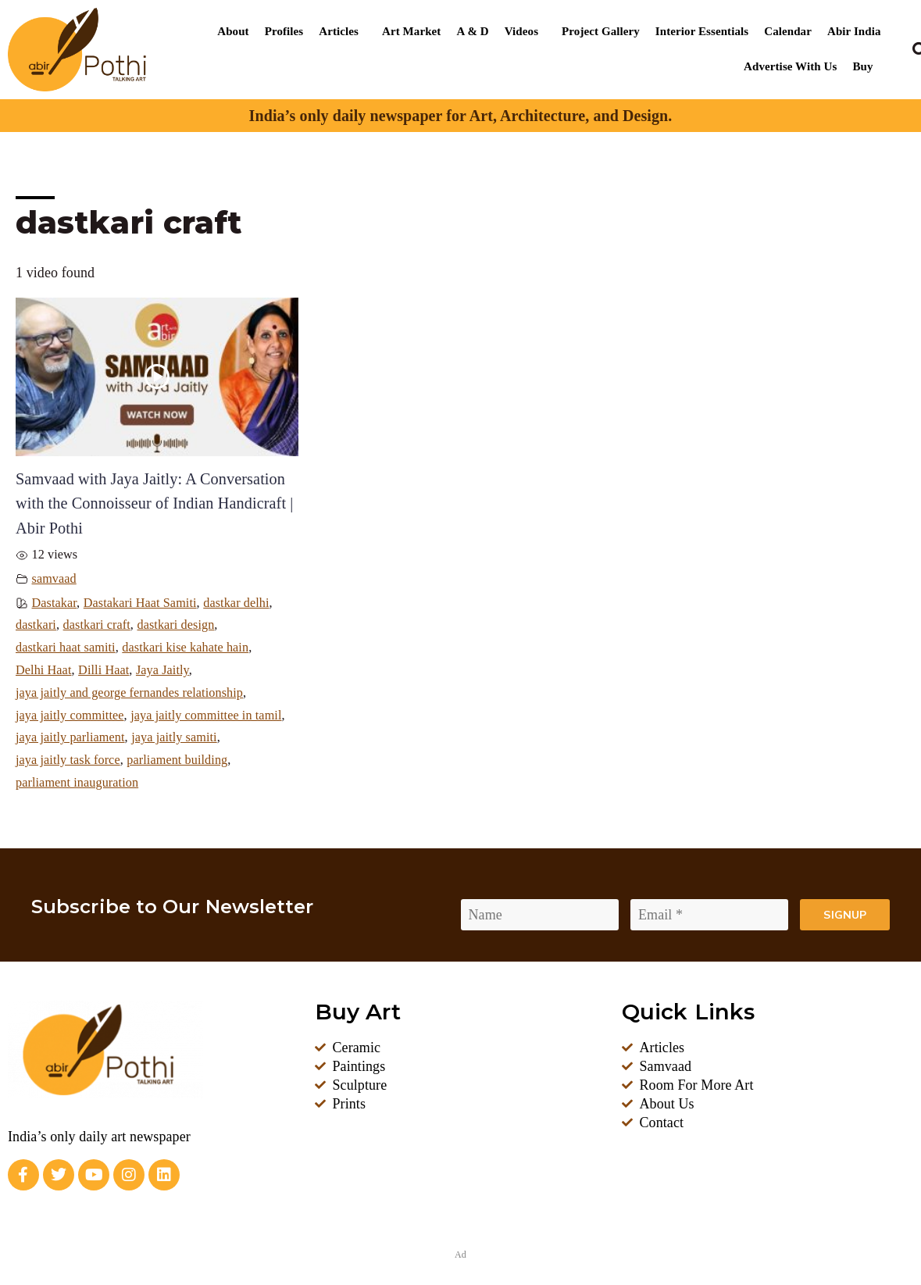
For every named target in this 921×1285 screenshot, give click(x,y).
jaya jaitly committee (70, 716)
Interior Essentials (701, 31)
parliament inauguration (77, 783)
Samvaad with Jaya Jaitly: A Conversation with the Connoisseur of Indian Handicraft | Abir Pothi (154, 503)
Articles (339, 31)
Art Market (411, 31)
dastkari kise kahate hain (185, 648)
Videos (521, 31)
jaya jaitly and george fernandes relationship (129, 693)
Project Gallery (601, 31)
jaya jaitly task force (68, 760)
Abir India (854, 31)
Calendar (788, 31)
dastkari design (175, 625)
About (232, 31)
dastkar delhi (236, 603)
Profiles (284, 31)
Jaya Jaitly (162, 670)
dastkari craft (96, 625)
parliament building (177, 760)
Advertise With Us (790, 66)
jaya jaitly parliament (70, 737)
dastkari (36, 625)
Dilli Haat (103, 670)
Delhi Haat (43, 670)
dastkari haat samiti (66, 648)
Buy (862, 66)
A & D (472, 31)
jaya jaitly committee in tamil (205, 716)
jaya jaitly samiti (174, 737)
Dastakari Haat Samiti (140, 603)
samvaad (54, 579)
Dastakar (54, 603)
